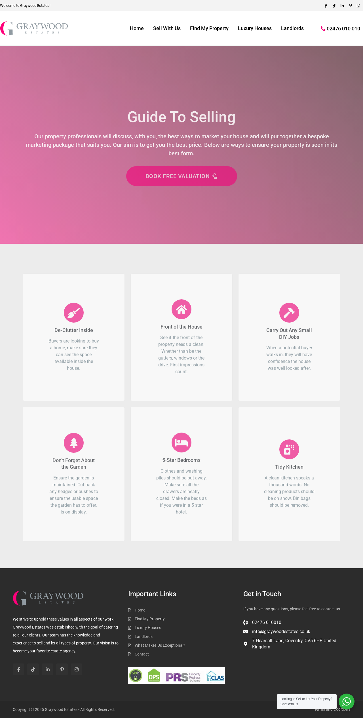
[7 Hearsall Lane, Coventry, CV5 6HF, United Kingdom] (296, 646)
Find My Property (209, 28)
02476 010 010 (343, 29)
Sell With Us (167, 28)
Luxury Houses (255, 28)
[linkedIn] (343, 5)
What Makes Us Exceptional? (160, 645)
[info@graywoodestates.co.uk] (276, 634)
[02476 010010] (262, 625)
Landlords (292, 28)
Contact (142, 654)
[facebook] (327, 5)
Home (137, 28)
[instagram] (76, 669)
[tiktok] (335, 5)
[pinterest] (351, 5)
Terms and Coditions (332, 709)
